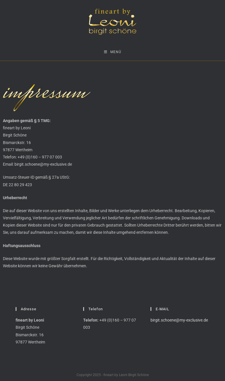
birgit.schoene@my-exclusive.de (179, 320)
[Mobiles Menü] (113, 52)
